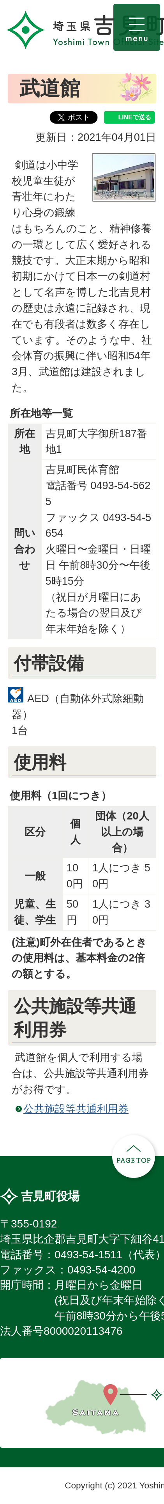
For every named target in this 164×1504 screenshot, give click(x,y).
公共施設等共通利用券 (76, 1109)
